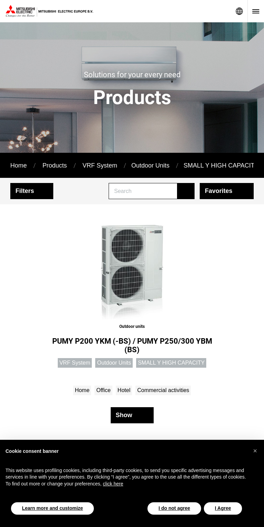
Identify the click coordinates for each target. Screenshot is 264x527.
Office (103, 390)
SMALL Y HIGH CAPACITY (221, 165)
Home (18, 165)
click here (113, 483)
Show (124, 415)
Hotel (124, 390)
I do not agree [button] (174, 508)
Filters (24, 190)
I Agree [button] (223, 508)
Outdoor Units (150, 165)
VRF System (99, 165)
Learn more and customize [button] (52, 508)
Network (239, 11)
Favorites (218, 190)
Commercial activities (163, 390)
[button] (255, 450)
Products (54, 165)
